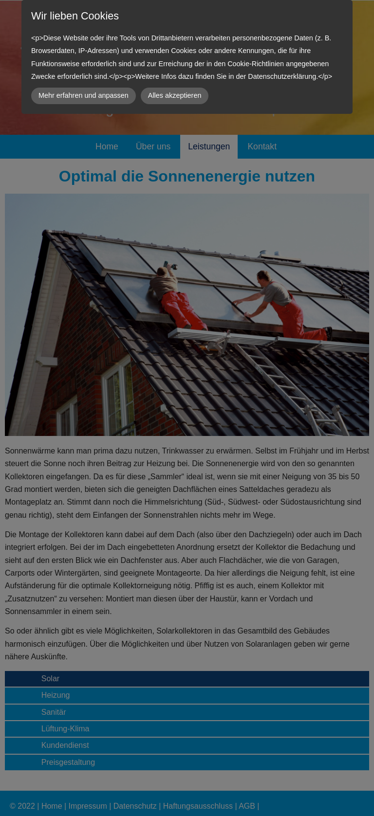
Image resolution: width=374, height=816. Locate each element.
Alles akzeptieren (175, 95)
